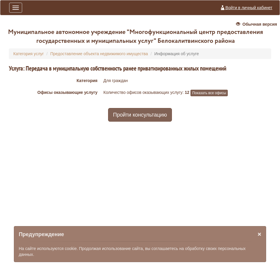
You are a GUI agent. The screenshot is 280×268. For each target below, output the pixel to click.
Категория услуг (28, 53)
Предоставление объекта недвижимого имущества (99, 53)
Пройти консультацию (140, 115)
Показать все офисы (209, 93)
